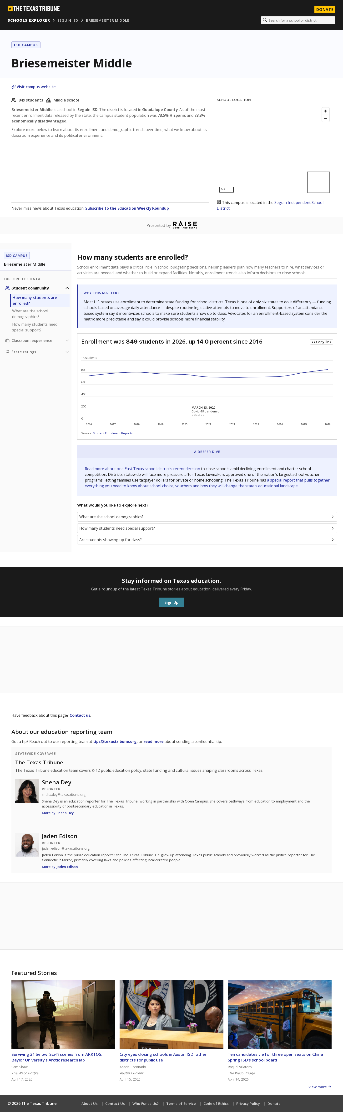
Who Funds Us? (145, 1103)
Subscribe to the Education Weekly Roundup (127, 208)
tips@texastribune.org (115, 741)
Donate (274, 1103)
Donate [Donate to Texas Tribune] (324, 9)
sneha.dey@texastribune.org (64, 794)
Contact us (80, 715)
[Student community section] (37, 288)
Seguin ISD (67, 20)
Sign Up (171, 602)
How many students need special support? (34, 327)
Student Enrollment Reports (113, 433)
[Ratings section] (37, 352)
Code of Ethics (216, 1103)
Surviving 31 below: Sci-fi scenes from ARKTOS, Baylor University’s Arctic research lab (56, 1057)
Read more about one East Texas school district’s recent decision (143, 468)
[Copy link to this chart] (321, 342)
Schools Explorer (29, 20)
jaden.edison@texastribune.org (66, 848)
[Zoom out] (325, 118)
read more (154, 741)
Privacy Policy (248, 1103)
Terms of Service (181, 1103)
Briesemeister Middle (107, 20)
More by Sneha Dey (58, 813)
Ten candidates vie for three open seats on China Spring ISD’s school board (275, 1057)
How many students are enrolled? (35, 300)
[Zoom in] (325, 111)
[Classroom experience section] (37, 340)
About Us (89, 1103)
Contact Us (115, 1103)
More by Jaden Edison (60, 866)
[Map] (274, 150)
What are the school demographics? (30, 313)
